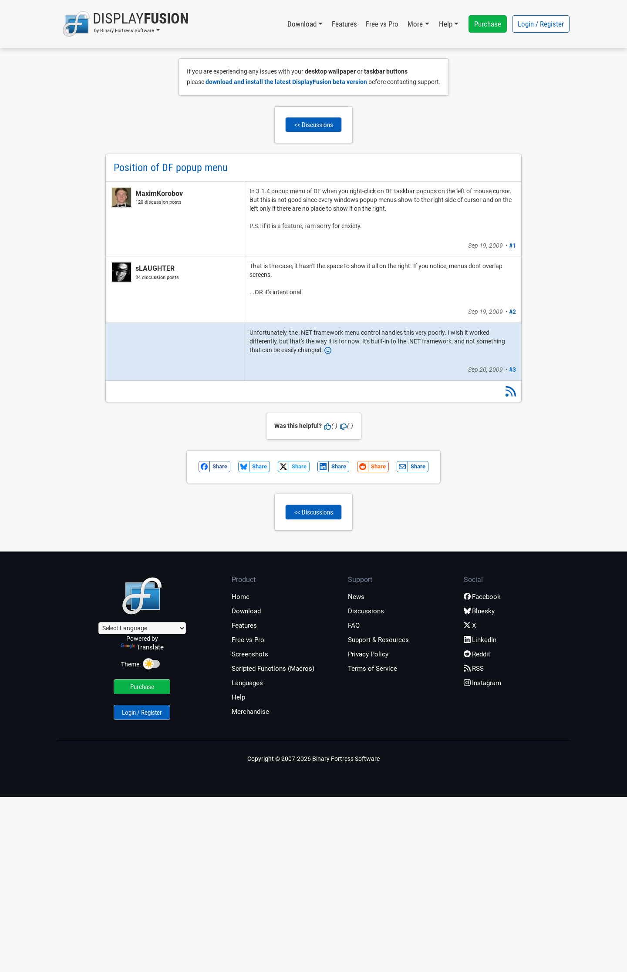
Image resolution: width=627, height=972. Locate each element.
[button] (125, 24)
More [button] (415, 24)
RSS (474, 669)
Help (238, 697)
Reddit (477, 654)
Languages (247, 683)
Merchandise (250, 712)
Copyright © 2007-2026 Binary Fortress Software (313, 758)
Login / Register (541, 24)
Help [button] (445, 24)
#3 (512, 369)
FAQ (354, 625)
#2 (512, 311)
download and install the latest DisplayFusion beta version (286, 81)
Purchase (487, 24)
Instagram (482, 683)
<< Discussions (313, 125)
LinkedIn (480, 640)
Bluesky (479, 611)
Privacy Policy (368, 654)
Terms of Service (372, 669)
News (356, 597)
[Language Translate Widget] (142, 628)
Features (344, 24)
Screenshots (250, 654)
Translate (142, 647)
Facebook (482, 597)
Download (246, 611)
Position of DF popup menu (171, 167)
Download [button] (302, 24)
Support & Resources (378, 640)
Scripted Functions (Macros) (273, 669)
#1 (512, 245)
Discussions (366, 611)
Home (240, 597)
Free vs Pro (382, 24)
